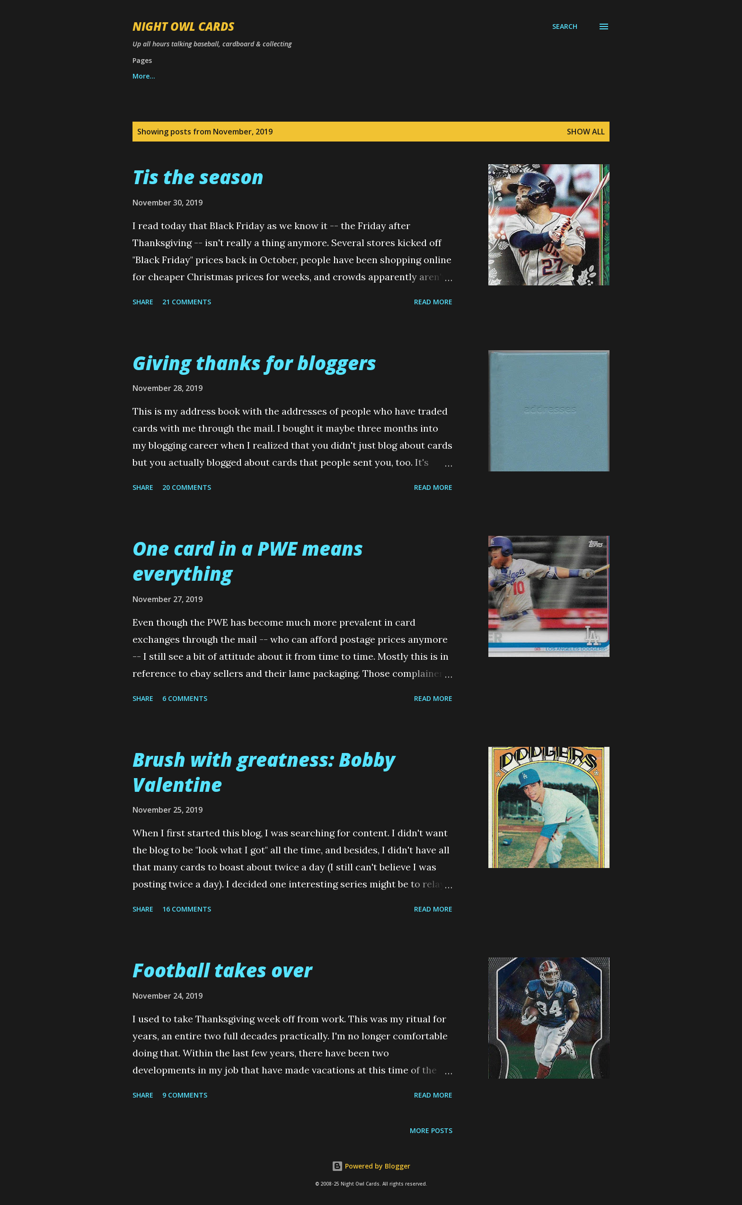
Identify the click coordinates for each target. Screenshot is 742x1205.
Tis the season (198, 177)
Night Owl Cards (183, 26)
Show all (586, 131)
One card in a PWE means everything (247, 560)
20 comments (186, 487)
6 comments (184, 698)
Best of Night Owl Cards (231, 75)
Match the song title (413, 75)
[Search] (564, 26)
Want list (147, 75)
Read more (433, 301)
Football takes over (222, 970)
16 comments (186, 908)
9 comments (184, 1094)
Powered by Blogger (371, 1165)
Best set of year (324, 75)
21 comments (186, 301)
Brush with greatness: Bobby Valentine (263, 771)
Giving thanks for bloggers (254, 363)
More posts (431, 1130)
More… (486, 75)
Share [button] (142, 301)
